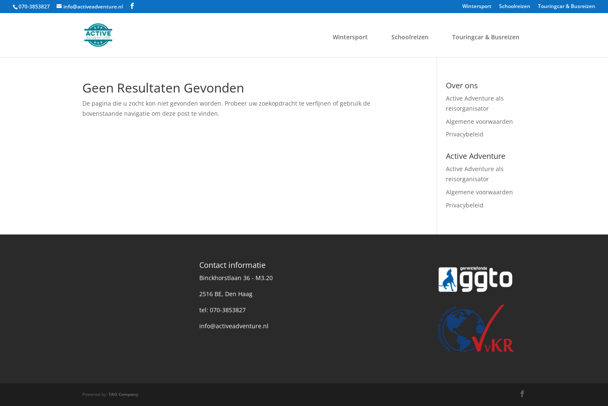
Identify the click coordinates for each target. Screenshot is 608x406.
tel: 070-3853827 (222, 310)
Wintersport (476, 7)
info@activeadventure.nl (234, 326)
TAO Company (123, 394)
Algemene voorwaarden (479, 121)
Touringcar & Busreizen (566, 7)
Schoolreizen (514, 7)
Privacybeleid (464, 134)
